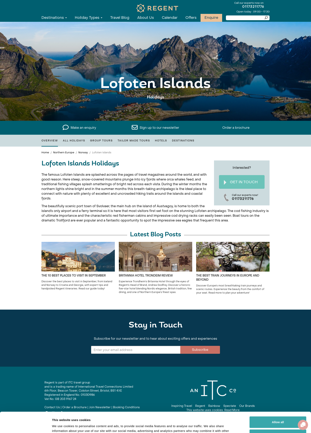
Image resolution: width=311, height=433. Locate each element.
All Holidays (74, 140)
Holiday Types (88, 17)
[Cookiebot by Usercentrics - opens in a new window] (25, 425)
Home (45, 152)
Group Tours (101, 140)
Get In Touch (241, 182)
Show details (61, 425)
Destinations (54, 17)
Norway (83, 152)
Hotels (161, 140)
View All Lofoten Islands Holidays (155, 109)
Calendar (170, 17)
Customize (278, 413)
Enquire (211, 17)
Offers (191, 17)
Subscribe (200, 350)
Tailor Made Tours (134, 140)
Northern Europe (63, 152)
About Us (145, 17)
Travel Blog (119, 17)
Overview (49, 140)
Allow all (278, 400)
